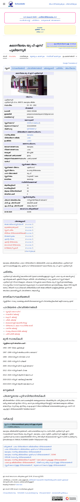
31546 (29, 123)
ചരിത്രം (59, 68)
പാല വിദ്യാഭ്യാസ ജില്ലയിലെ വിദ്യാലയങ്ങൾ (32, 446)
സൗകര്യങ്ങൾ (18, 68)
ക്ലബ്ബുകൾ (49, 68)
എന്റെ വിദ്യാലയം (11, 242)
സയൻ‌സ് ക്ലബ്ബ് (12, 314)
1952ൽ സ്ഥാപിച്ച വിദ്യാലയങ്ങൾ (18, 457)
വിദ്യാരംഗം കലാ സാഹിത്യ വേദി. (19, 326)
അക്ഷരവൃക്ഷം (9, 236)
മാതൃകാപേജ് (45, 20)
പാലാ (29, 141)
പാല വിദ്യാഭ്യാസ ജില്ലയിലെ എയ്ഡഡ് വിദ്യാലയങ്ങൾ (28, 449)
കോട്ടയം (30, 135)
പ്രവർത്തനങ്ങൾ (34, 68)
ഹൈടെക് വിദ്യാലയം (12, 245)
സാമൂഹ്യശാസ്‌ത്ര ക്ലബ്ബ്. (16, 331)
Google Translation (69, 63)
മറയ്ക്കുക (73, 43)
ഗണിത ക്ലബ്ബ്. (11, 328)
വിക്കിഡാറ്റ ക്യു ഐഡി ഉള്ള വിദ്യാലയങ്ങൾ (54, 462)
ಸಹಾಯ (43, 29)
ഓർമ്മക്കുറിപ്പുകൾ (11, 248)
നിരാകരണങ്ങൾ (44, 493)
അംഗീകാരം (70, 68)
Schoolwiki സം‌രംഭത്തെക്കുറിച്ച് (27, 493)
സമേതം (35, 123)
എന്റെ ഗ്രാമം (9, 239)
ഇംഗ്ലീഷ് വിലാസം (60, 44)
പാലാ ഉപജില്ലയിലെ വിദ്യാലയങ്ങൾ (20, 462)
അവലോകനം (55, 20)
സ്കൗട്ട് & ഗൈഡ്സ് (13, 312)
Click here (19, 485)
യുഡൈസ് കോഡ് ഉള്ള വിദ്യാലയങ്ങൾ (50, 465)
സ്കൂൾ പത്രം (8, 230)
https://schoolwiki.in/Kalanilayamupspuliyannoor (61, 46)
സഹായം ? (29, 224)
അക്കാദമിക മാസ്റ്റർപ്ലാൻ (13, 224)
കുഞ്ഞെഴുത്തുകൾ (11, 227)
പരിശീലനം (35, 20)
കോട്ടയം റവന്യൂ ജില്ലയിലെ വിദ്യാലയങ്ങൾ (23, 452)
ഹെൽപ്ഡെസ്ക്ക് (25, 20)
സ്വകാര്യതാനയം (9, 493)
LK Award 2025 (30, 17)
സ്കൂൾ (7, 68)
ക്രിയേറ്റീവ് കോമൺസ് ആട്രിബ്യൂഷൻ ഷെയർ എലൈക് (48, 480)
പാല (28, 138)
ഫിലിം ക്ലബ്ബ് (11, 320)
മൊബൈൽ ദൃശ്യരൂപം (60, 493)
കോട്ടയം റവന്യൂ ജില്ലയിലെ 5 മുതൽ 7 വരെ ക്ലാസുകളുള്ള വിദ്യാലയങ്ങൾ (35, 460)
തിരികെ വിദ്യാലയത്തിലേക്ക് (14, 233)
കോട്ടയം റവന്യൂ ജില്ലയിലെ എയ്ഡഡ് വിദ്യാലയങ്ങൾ (27, 455)
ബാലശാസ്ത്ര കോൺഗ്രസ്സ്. (16, 323)
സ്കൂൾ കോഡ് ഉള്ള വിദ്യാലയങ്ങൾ (18, 465)
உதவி (42, 32)
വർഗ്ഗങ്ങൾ (8, 446)
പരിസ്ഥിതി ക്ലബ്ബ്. (13, 334)
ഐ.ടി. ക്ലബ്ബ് (11, 317)
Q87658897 (31, 129)
